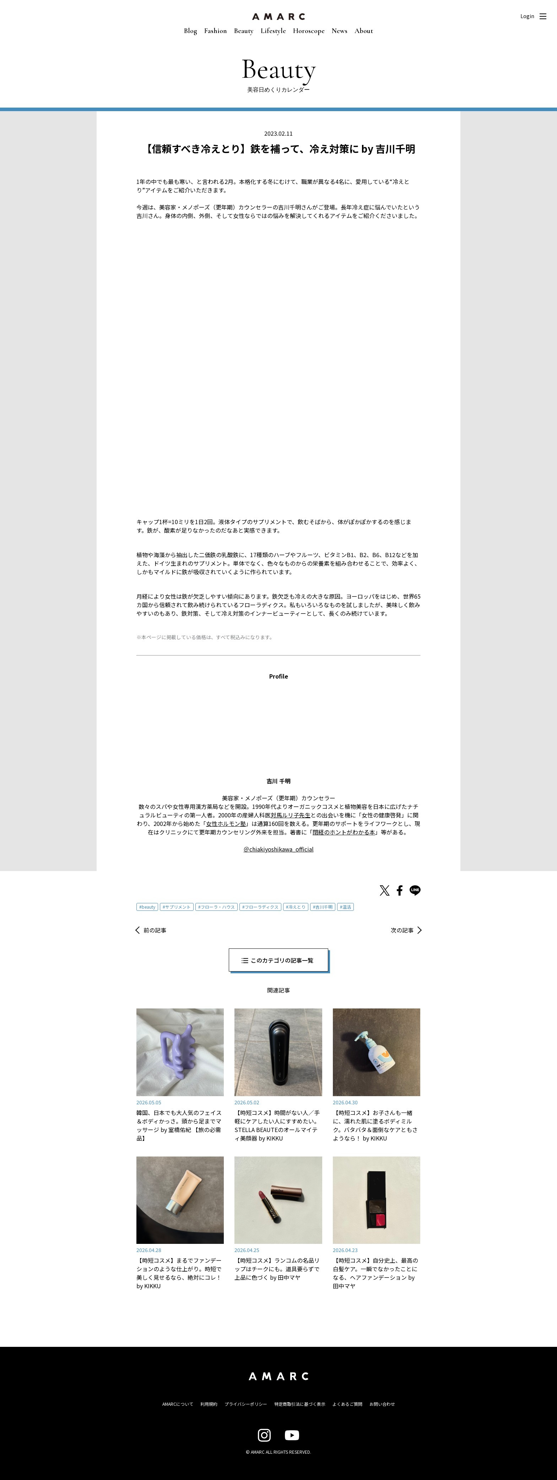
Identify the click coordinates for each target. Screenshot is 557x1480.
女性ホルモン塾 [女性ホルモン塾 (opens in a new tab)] (226, 823)
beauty (148, 907)
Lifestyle (273, 31)
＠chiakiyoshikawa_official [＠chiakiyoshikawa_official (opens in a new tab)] (279, 849)
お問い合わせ (382, 1404)
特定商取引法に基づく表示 (299, 1404)
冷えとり (296, 907)
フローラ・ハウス (218, 907)
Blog (190, 31)
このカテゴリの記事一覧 (282, 960)
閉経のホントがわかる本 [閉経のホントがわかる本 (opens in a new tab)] (344, 832)
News (339, 31)
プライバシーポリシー (246, 1404)
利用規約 (208, 1404)
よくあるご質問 (347, 1404)
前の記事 (155, 930)
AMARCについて (177, 1404)
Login (527, 15)
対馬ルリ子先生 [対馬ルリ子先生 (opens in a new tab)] (290, 815)
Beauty (244, 31)
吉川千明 (323, 907)
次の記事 (402, 930)
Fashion (215, 31)
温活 (346, 907)
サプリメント (178, 907)
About (364, 31)
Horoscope (309, 31)
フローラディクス (261, 907)
